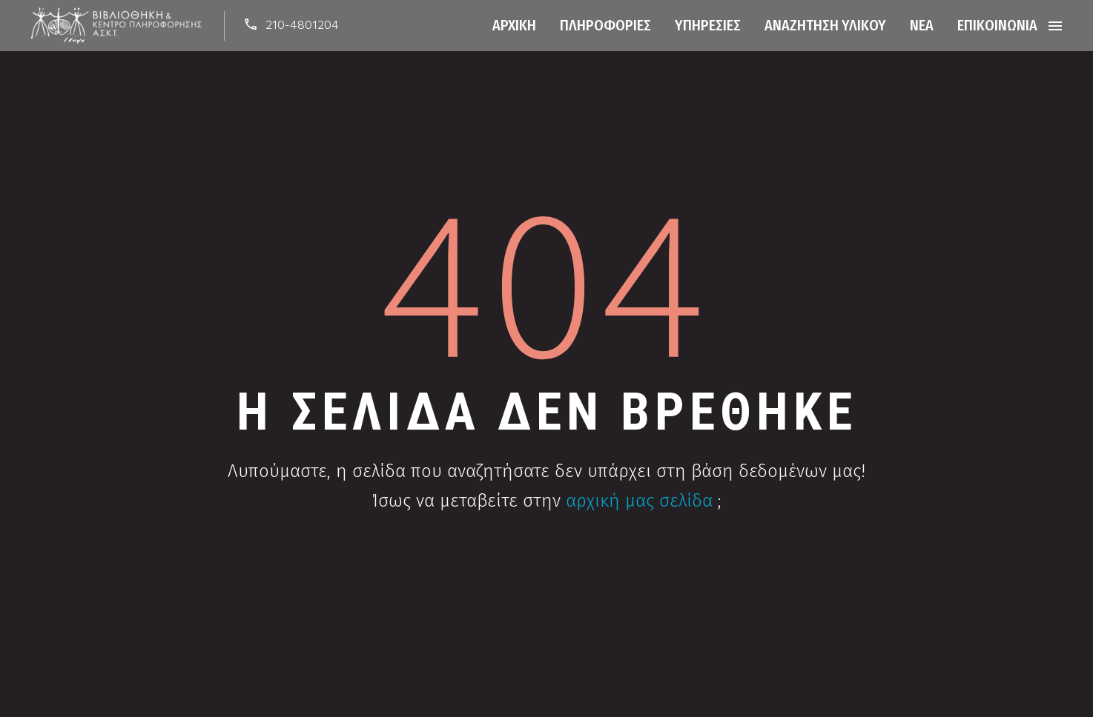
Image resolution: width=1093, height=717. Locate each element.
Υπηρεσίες (708, 25)
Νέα (922, 25)
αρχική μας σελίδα (639, 500)
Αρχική (514, 25)
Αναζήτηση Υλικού (825, 25)
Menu (1055, 25)
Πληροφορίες (605, 25)
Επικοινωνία (997, 25)
